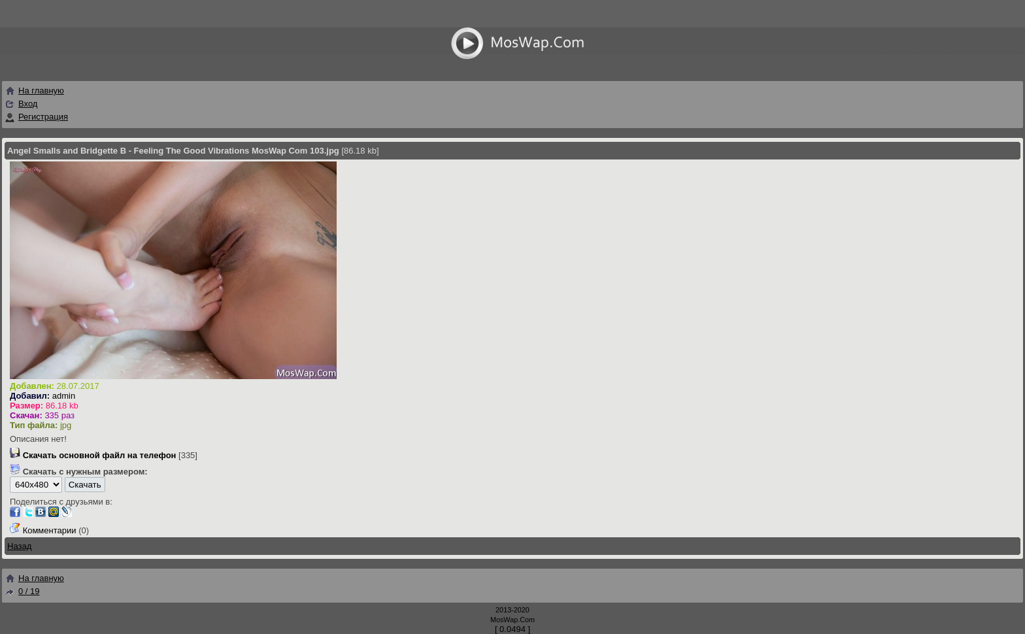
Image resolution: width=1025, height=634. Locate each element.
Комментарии (49, 530)
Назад (19, 546)
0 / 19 (22, 591)
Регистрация (43, 117)
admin (63, 396)
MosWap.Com (512, 620)
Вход (27, 103)
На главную (34, 90)
